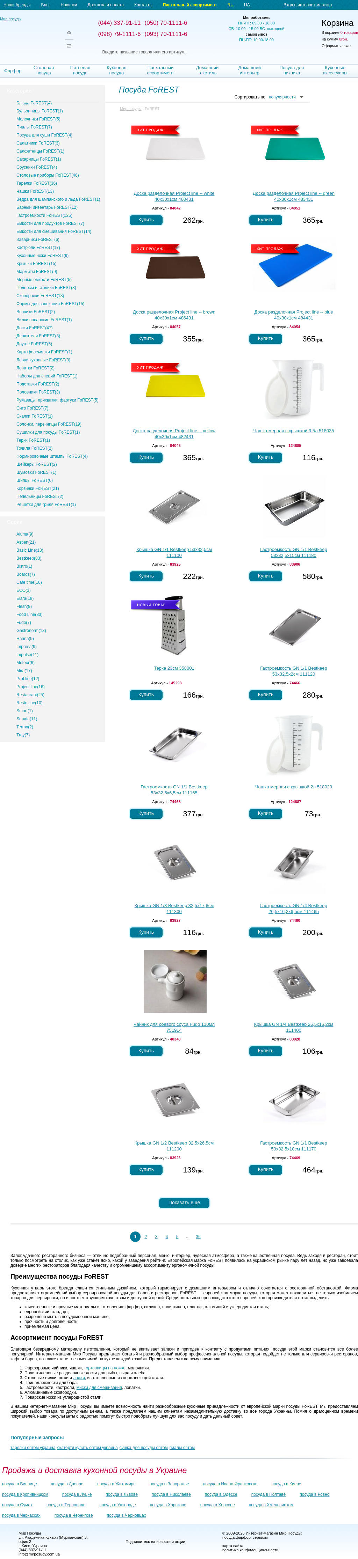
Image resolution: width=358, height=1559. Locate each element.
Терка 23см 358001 (174, 668)
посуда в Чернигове (74, 1515)
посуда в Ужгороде (117, 1504)
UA (247, 4)
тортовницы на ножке (105, 1368)
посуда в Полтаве (268, 1494)
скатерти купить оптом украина (87, 1447)
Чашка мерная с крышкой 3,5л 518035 (293, 430)
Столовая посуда (44, 70)
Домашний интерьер (249, 70)
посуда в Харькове (168, 1504)
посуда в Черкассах (21, 1515)
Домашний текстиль (207, 70)
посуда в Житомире (116, 1483)
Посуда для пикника (292, 70)
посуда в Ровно (314, 1494)
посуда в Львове (121, 1494)
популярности (282, 97)
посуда (228, 1537)
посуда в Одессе (221, 1494)
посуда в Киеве (286, 1483)
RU (231, 4)
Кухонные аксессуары (335, 70)
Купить (146, 219)
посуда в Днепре (67, 1483)
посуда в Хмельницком (271, 1504)
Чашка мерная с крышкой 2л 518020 (293, 786)
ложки (79, 1377)
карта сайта (232, 1546)
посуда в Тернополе (65, 1504)
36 (198, 1236)
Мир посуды (28, 35)
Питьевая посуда (80, 70)
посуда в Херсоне (217, 1504)
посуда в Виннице (19, 1483)
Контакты (143, 4)
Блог (45, 4)
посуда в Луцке (77, 1494)
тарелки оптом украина (33, 1447)
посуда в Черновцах (126, 1515)
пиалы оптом (182, 1447)
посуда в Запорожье (169, 1483)
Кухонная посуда (116, 70)
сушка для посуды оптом (144, 1447)
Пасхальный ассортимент (190, 4)
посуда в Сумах (17, 1504)
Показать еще (184, 1202)
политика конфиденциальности (250, 1550)
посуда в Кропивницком (25, 1494)
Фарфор (13, 70)
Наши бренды (16, 4)
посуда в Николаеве (171, 1494)
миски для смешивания (99, 1387)
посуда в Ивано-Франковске (230, 1483)
